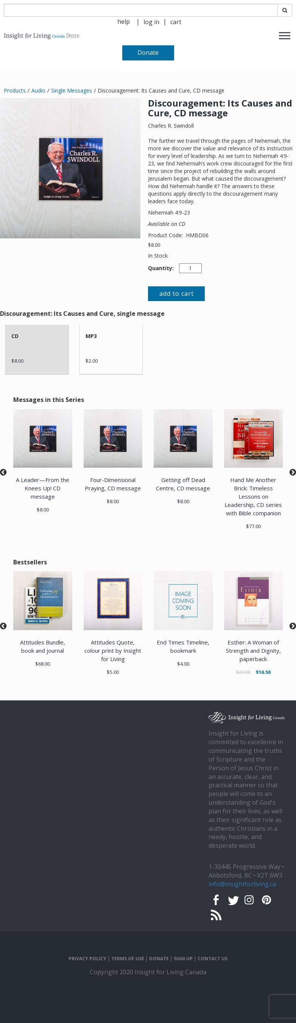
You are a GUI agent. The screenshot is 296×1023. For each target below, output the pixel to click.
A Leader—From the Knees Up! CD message (42, 488)
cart (175, 22)
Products (15, 90)
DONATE (159, 959)
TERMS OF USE (127, 959)
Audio (38, 90)
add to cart (176, 293)
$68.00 (42, 663)
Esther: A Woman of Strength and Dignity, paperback (253, 650)
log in (151, 22)
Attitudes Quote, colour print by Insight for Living (112, 650)
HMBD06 (197, 235)
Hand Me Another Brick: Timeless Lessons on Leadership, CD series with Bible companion (253, 496)
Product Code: (166, 235)
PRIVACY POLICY (87, 959)
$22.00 (243, 672)
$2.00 (92, 360)
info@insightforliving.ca (242, 884)
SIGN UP (183, 959)
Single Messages (71, 90)
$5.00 (113, 672)
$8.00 (154, 244)
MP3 (91, 336)
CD (15, 336)
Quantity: (161, 268)
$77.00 (253, 526)
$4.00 (183, 663)
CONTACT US (212, 959)
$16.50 (263, 672)
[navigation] (151, 21)
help (123, 21)
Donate (148, 52)
